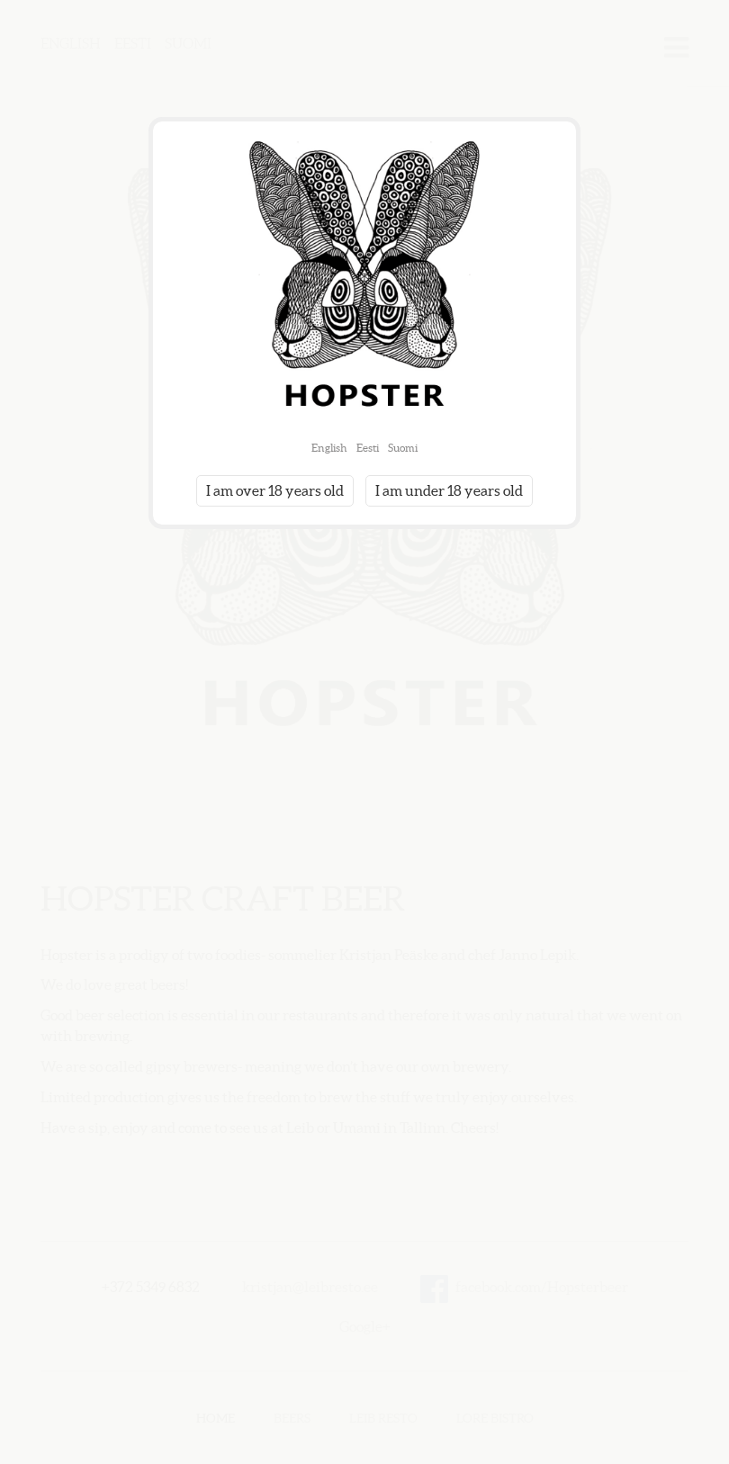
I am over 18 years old (275, 490)
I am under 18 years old (449, 490)
